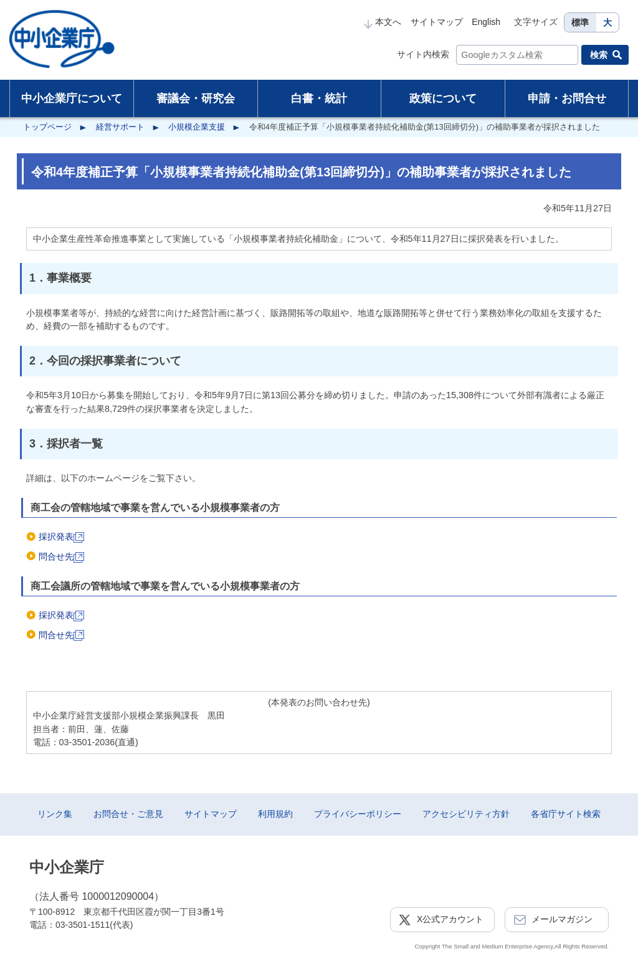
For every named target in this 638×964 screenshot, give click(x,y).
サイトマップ (437, 22)
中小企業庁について (71, 98)
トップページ (47, 126)
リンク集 (54, 814)
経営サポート (120, 126)
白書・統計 (319, 98)
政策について (443, 98)
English (486, 22)
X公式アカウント (450, 919)
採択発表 (61, 537)
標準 (580, 22)
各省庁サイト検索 (566, 814)
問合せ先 (61, 556)
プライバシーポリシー (357, 814)
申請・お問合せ (567, 98)
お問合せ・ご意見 (128, 814)
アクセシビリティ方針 (466, 814)
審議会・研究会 (195, 98)
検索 (598, 55)
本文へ (382, 22)
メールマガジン (562, 919)
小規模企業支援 (196, 126)
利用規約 (275, 814)
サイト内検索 (423, 54)
